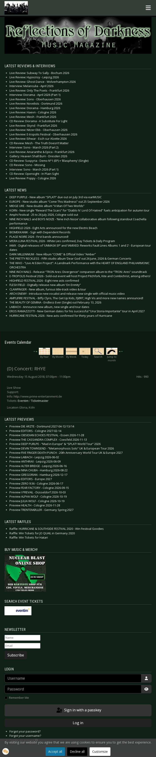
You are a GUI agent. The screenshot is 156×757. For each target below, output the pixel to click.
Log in (78, 722)
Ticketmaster (39, 401)
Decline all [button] (77, 751)
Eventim (23, 401)
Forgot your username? (25, 736)
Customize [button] (100, 751)
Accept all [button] (55, 751)
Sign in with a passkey (78, 710)
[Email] (22, 646)
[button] (5, 751)
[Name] (22, 638)
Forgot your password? (25, 731)
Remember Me (19, 698)
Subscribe (15, 655)
